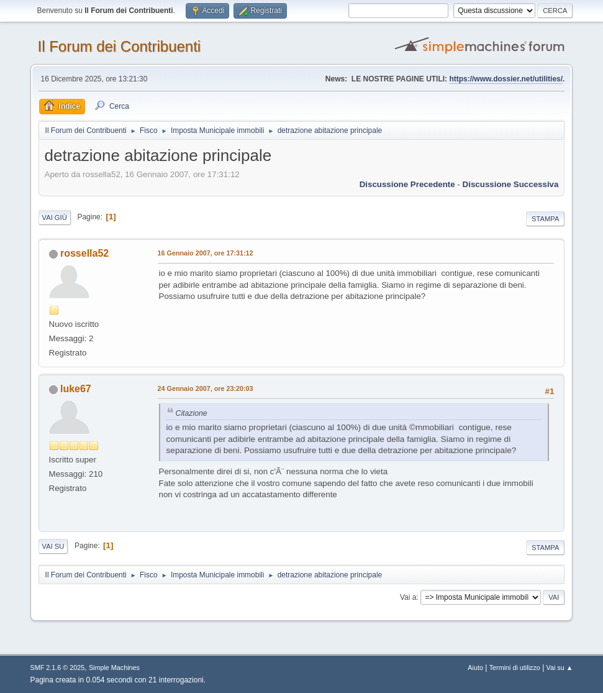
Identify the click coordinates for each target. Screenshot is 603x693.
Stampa (545, 219)
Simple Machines (114, 667)
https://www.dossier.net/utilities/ (506, 79)
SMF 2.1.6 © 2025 (57, 667)
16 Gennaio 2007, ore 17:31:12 (205, 253)
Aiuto (475, 667)
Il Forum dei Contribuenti (119, 46)
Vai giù (54, 217)
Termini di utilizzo (514, 667)
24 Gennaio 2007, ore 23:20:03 (205, 388)
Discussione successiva (511, 184)
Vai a (408, 597)
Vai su (53, 546)
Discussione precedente (407, 184)
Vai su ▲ (559, 667)
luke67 (75, 388)
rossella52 (84, 253)
